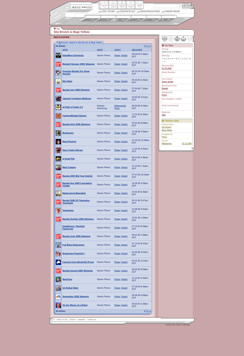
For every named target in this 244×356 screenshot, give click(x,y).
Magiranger (167, 143)
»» (150, 46)
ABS (164, 115)
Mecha (121, 5)
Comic (138, 5)
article (65, 50)
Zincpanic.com (82, 7)
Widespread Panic (150, 11)
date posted (137, 50)
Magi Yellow (167, 130)
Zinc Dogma (108, 11)
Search (186, 4)
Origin (103, 5)
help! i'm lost (62, 319)
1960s (105, 18)
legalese (81, 319)
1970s (120, 18)
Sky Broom (166, 127)
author (99, 50)
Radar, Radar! (121, 55)
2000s (165, 18)
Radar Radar (173, 11)
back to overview (61, 37)
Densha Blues (127, 11)
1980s (135, 18)
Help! (192, 149)
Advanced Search (188, 6)
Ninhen (183, 38)
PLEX (164, 95)
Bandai (165, 88)
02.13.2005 (187, 143)
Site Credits (82, 4)
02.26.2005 (167, 68)
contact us (91, 319)
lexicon (73, 319)
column (117, 50)
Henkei (112, 5)
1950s (89, 18)
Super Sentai (167, 82)
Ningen (130, 5)
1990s (150, 18)
